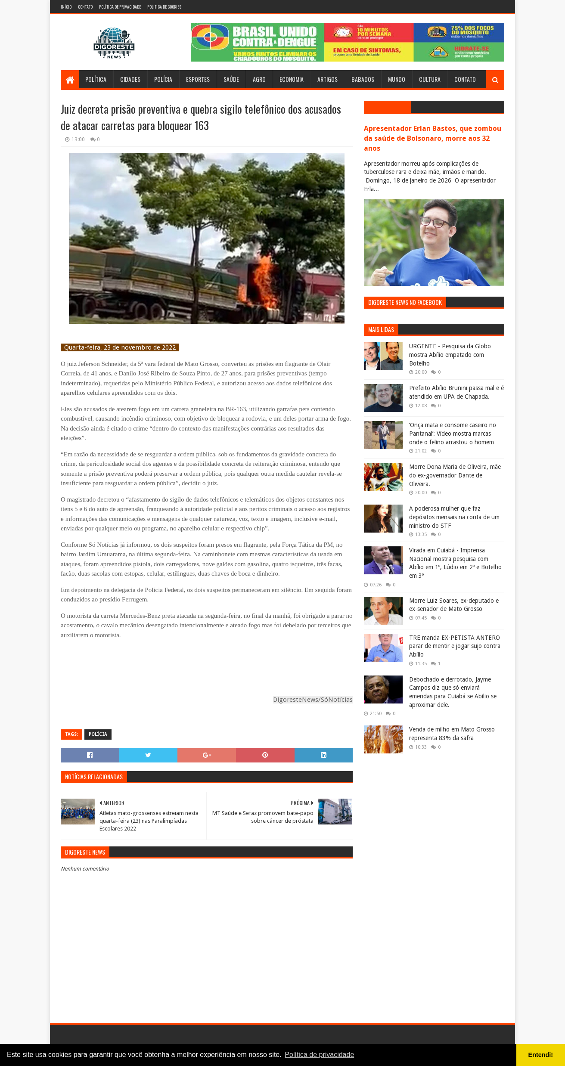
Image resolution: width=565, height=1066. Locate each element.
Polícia (163, 79)
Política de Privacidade (120, 6)
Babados (362, 79)
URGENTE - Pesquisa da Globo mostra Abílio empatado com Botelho (450, 354)
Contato (85, 6)
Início (66, 6)
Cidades (130, 79)
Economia (291, 79)
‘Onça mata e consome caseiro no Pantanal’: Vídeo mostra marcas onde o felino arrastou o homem (452, 433)
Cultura (430, 79)
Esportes (198, 79)
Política (95, 79)
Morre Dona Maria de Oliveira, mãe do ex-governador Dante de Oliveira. (455, 475)
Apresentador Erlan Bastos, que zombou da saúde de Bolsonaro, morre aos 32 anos (432, 138)
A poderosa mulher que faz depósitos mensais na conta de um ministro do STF (454, 517)
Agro (259, 79)
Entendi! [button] (540, 1054)
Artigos (327, 79)
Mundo (396, 79)
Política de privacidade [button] (319, 1054)
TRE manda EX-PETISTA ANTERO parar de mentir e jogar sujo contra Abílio (454, 646)
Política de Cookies (164, 6)
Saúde (231, 79)
